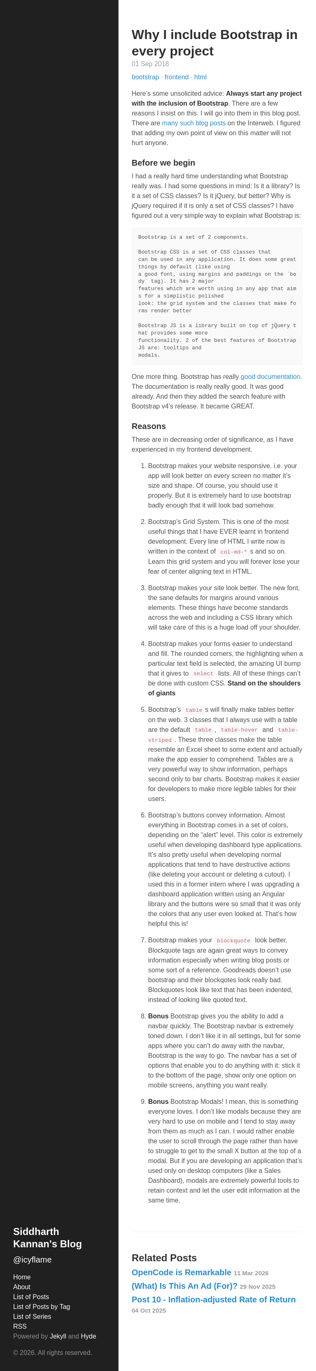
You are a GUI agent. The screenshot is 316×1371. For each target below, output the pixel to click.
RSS (20, 1326)
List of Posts (31, 1296)
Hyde (88, 1336)
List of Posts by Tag (41, 1306)
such (187, 123)
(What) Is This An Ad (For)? (204, 1285)
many (170, 123)
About (21, 1286)
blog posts (211, 123)
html (200, 77)
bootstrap (146, 77)
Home (22, 1277)
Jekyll (58, 1336)
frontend (178, 77)
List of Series (32, 1316)
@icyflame (32, 1259)
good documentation (270, 376)
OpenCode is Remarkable (200, 1272)
